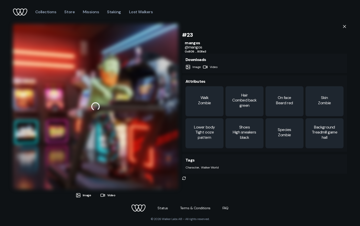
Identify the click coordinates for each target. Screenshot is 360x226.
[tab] (83, 195)
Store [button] (69, 11)
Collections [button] (45, 11)
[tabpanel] (95, 106)
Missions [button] (91, 11)
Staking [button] (114, 11)
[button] (184, 178)
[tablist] (95, 193)
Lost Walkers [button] (141, 11)
